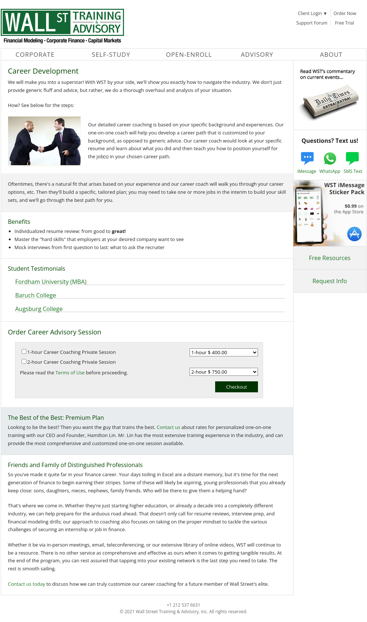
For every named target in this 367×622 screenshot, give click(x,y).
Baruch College (35, 295)
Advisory (257, 54)
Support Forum (311, 23)
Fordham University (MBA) (51, 282)
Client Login (312, 13)
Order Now (345, 13)
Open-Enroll (189, 54)
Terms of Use (70, 372)
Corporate (35, 54)
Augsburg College (39, 309)
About (331, 54)
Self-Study (111, 54)
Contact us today (26, 584)
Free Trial (344, 23)
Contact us (168, 427)
